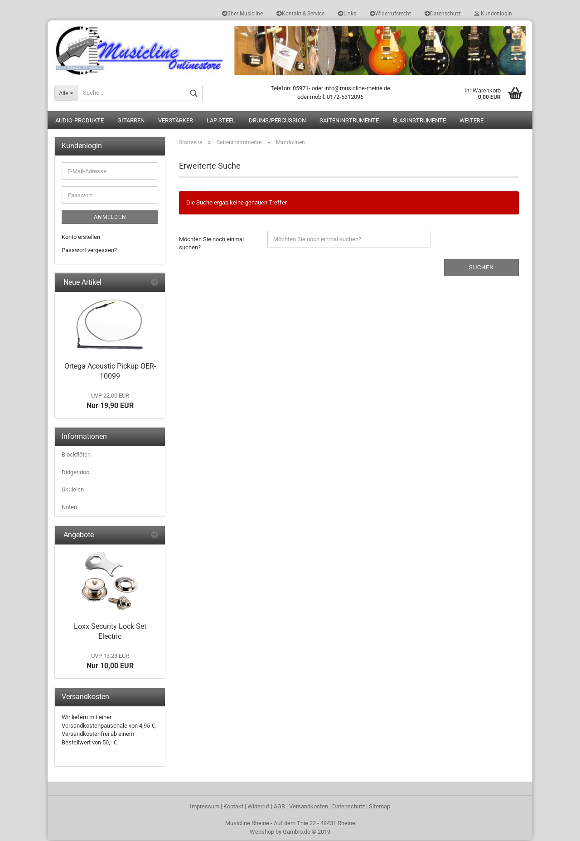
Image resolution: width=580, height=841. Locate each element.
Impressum (204, 807)
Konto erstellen (81, 237)
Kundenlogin (493, 13)
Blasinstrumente (419, 120)
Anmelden (110, 218)
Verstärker (175, 120)
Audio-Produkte (79, 120)
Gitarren (131, 120)
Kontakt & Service (300, 13)
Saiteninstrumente (349, 120)
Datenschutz (443, 13)
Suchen (481, 267)
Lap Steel (221, 120)
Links (347, 13)
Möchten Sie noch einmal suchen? (211, 244)
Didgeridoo (75, 473)
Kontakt (233, 807)
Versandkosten (308, 807)
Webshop (262, 832)
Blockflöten (76, 455)
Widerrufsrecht (390, 13)
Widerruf (258, 807)
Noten (69, 508)
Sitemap (379, 807)
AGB (279, 807)
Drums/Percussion (277, 120)
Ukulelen (73, 490)
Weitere (471, 120)
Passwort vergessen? (89, 251)
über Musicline (242, 13)
